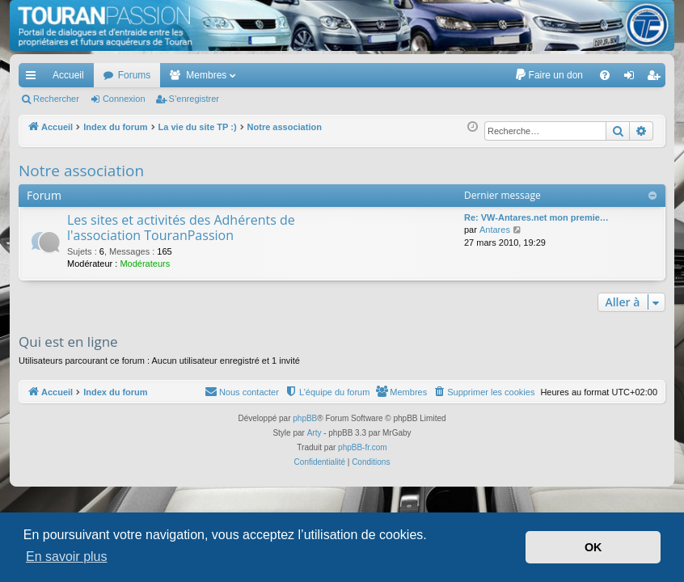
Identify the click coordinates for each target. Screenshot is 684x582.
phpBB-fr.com (362, 447)
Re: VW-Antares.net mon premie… (536, 217)
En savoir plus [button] (67, 556)
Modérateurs (145, 263)
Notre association (81, 170)
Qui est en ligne (68, 341)
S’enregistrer (194, 98)
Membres (206, 75)
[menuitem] (549, 75)
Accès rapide (34, 78)
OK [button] (593, 547)
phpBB (305, 418)
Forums (134, 75)
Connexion (124, 98)
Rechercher (56, 98)
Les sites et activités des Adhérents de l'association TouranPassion (181, 227)
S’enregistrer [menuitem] (656, 78)
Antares (494, 229)
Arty (314, 432)
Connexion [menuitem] (632, 78)
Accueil (68, 75)
